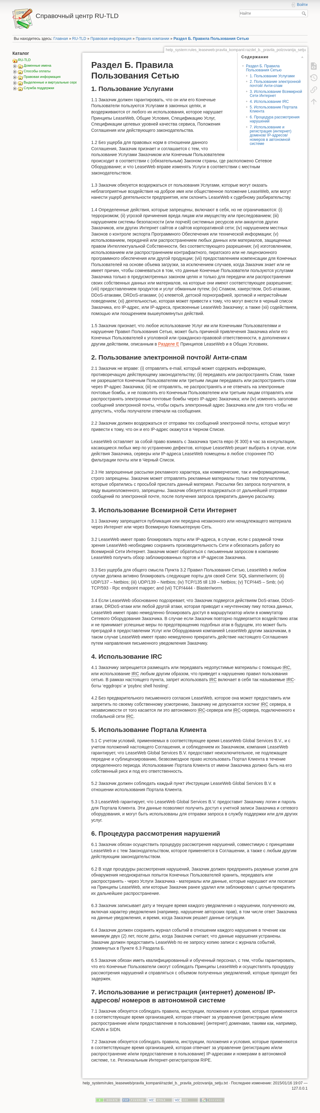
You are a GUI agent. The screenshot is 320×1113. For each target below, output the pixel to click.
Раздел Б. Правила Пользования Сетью (211, 38)
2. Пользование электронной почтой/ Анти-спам (275, 83)
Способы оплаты (37, 71)
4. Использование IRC (269, 101)
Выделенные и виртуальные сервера (53, 82)
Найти (305, 13)
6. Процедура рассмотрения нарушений (274, 119)
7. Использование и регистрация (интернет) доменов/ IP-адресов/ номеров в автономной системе (270, 135)
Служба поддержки (39, 88)
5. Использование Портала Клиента (273, 109)
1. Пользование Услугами (272, 76)
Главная (61, 38)
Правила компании (152, 38)
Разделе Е (168, 344)
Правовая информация (110, 38)
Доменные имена (37, 65)
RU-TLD (79, 38)
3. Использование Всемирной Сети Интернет (276, 93)
